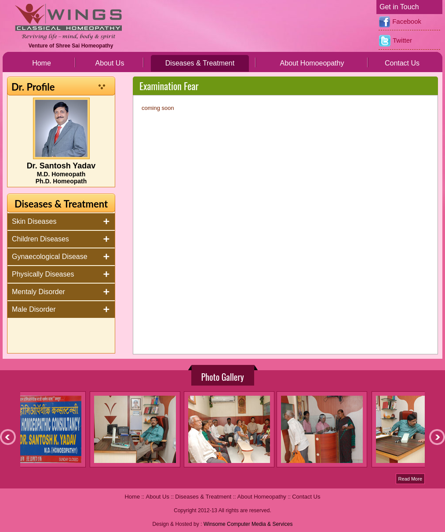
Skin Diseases (34, 221)
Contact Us (402, 63)
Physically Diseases (43, 274)
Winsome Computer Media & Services (248, 524)
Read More (410, 478)
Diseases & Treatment (199, 63)
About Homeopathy (261, 496)
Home (41, 63)
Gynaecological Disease (50, 256)
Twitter (395, 41)
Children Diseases (40, 239)
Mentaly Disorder (38, 291)
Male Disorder (34, 309)
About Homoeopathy (312, 63)
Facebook (400, 22)
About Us (109, 63)
